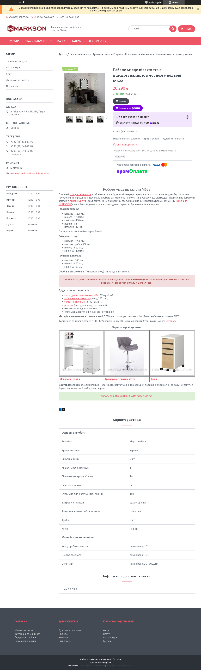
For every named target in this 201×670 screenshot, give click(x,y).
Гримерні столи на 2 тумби (108, 54)
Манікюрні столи (24, 630)
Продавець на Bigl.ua (100, 662)
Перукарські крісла (25, 637)
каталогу (171, 321)
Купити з (129, 108)
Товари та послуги (36, 41)
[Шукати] (172, 28)
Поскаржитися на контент (92, 665)
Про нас (63, 634)
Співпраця (65, 641)
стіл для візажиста (80, 194)
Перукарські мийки (25, 641)
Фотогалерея (13, 67)
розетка (69, 305)
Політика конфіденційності (119, 665)
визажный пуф (78, 201)
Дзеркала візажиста (79, 54)
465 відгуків (155, 2)
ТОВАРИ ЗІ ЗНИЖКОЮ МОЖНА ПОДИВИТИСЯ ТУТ (126, 396)
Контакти (77, 41)
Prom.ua (117, 659)
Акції (106, 630)
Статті (9, 73)
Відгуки (61, 41)
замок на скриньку (74, 301)
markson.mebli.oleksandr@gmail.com (30, 173)
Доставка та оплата (17, 80)
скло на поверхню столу (78, 298)
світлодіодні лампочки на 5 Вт (81, 295)
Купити (122, 101)
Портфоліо (12, 86)
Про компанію (97, 41)
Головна (14, 41)
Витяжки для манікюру (27, 634)
